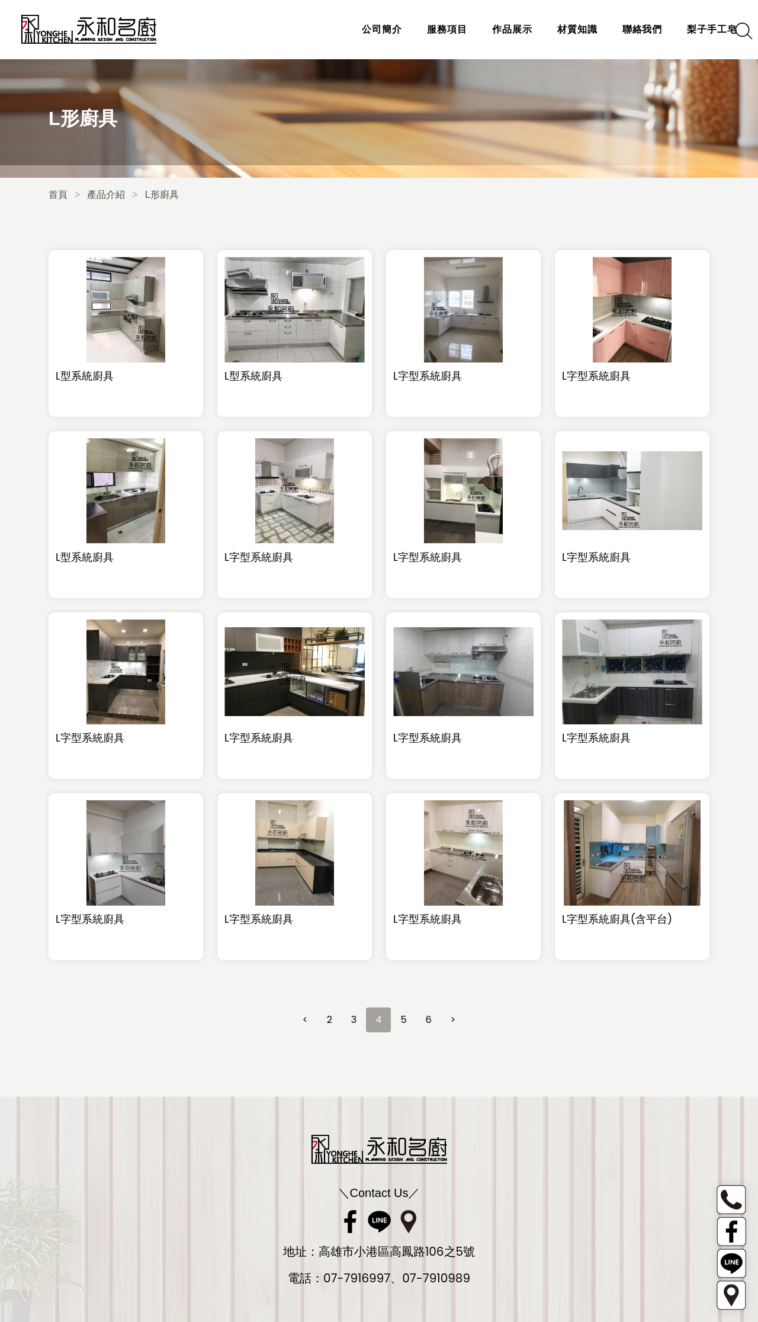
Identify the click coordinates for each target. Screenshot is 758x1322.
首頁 (58, 194)
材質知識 (562, 29)
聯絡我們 (626, 29)
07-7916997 (356, 1278)
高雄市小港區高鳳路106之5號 (397, 1251)
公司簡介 (366, 29)
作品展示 (497, 29)
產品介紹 (106, 194)
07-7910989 (436, 1278)
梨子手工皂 (697, 29)
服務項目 (432, 29)
